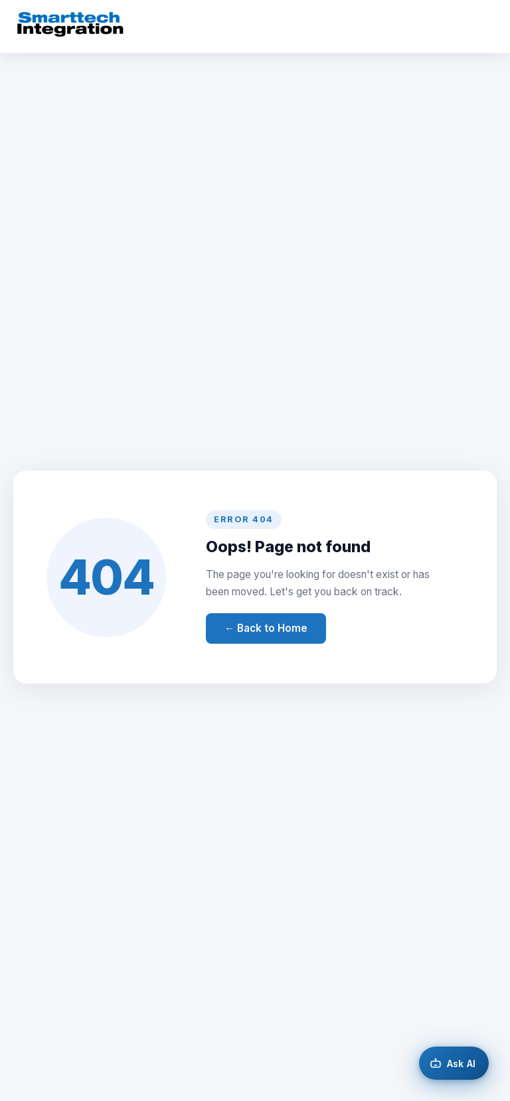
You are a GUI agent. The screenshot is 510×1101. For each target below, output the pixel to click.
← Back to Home (265, 628)
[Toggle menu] (481, 26)
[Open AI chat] (454, 1063)
